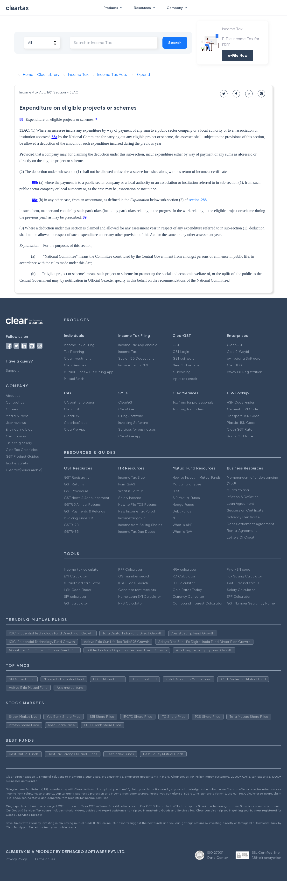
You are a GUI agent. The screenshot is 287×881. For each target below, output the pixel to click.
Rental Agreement (242, 531)
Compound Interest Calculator (197, 603)
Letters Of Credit (240, 537)
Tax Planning (74, 352)
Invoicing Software (133, 423)
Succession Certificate (245, 510)
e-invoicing (181, 372)
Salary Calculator (241, 590)
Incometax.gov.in (131, 518)
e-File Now (237, 55)
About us (13, 396)
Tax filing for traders (188, 409)
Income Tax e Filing (79, 345)
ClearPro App (74, 429)
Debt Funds (182, 511)
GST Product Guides (22, 456)
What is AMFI (183, 525)
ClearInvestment (77, 358)
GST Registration (77, 477)
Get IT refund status (243, 583)
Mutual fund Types (187, 484)
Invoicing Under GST (80, 518)
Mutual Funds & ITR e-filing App (88, 372)
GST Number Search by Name (251, 603)
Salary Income (129, 498)
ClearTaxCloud (76, 423)
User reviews (16, 423)
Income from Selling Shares (140, 525)
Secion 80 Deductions (136, 358)
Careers (12, 409)
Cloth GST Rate (239, 429)
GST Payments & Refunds (84, 511)
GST (176, 345)
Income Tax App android (137, 345)
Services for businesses (137, 429)
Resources (145, 8)
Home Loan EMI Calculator (139, 596)
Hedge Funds (183, 504)
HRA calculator (184, 569)
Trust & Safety (17, 463)
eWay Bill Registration (244, 372)
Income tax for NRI (133, 365)
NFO (176, 518)
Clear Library (16, 436)
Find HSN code (238, 569)
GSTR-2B (71, 525)
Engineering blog (19, 429)
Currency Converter (188, 596)
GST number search (134, 576)
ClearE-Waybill (238, 352)
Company (178, 8)
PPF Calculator (130, 569)
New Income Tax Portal (136, 511)
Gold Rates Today (187, 590)
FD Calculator (184, 583)
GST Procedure (76, 491)
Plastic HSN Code (241, 423)
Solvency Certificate (243, 517)
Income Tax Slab (131, 477)
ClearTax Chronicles (22, 450)
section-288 (198, 200)
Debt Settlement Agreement (250, 524)
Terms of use (45, 859)
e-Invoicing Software (243, 358)
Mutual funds (74, 379)
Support (12, 370)
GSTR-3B (71, 531)
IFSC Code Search (133, 583)
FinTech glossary (19, 443)
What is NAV (182, 531)
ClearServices (75, 365)
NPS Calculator (130, 603)
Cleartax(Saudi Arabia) (24, 470)
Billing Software (130, 416)
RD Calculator (184, 576)
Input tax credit (185, 379)
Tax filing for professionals (193, 402)
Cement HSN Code (242, 409)
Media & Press (17, 416)
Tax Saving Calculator (244, 576)
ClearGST (234, 345)
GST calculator (76, 603)
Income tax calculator (81, 569)
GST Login (181, 352)
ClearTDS (234, 365)
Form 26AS (126, 484)
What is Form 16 (130, 491)
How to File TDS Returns (137, 504)
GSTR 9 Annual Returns (82, 504)
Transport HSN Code (243, 416)
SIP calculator (75, 596)
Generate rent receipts (137, 590)
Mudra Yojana (238, 490)
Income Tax (127, 352)
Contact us (15, 402)
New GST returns (186, 365)
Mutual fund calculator (82, 583)
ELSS (176, 491)
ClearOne (126, 409)
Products (114, 8)
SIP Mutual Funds (186, 498)
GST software (184, 358)
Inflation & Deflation (243, 497)
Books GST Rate (240, 436)
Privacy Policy (16, 859)
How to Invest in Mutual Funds (197, 477)
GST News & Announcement (86, 498)
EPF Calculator (238, 596)
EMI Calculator (75, 576)
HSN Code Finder (240, 402)
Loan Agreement (240, 503)
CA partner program (80, 402)
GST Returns (74, 484)
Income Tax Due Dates (136, 531)
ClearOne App (129, 436)
